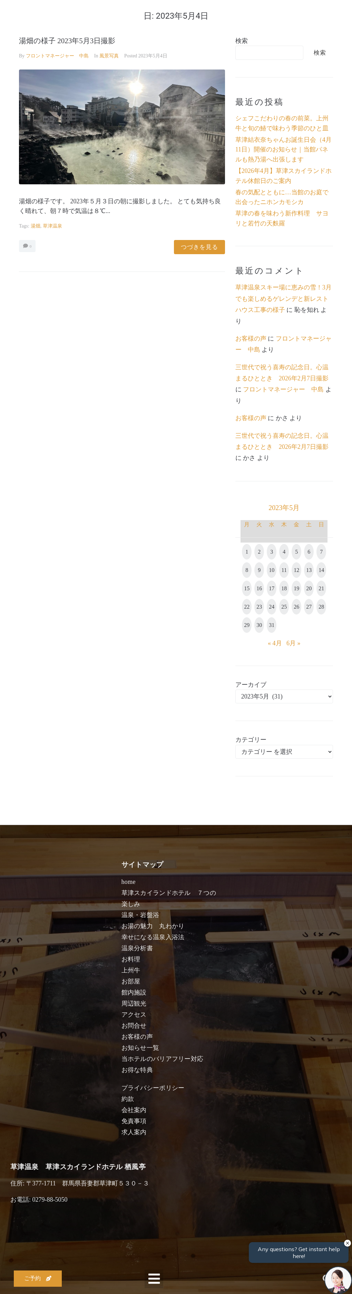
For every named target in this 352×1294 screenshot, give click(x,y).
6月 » (293, 643)
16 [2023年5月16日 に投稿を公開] (259, 588)
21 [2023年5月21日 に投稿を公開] (321, 588)
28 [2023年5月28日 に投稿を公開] (321, 607)
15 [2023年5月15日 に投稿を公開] (247, 588)
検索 (241, 40)
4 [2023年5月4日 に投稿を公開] (284, 552)
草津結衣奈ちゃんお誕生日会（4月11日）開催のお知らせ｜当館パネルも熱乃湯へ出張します (283, 149)
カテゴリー (250, 739)
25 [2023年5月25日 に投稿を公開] (284, 607)
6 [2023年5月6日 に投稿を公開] (308, 552)
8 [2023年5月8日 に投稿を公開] (246, 570)
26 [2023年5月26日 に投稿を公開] (296, 607)
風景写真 (109, 55)
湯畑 (35, 226)
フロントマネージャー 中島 (57, 55)
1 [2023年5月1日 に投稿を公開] (246, 552)
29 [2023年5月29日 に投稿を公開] (247, 625)
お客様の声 (250, 338)
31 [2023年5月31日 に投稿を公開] (271, 625)
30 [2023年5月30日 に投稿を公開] (259, 625)
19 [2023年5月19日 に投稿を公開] (296, 588)
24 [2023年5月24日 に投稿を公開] (271, 607)
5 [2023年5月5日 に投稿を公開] (296, 552)
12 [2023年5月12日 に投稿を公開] (296, 570)
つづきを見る (199, 247)
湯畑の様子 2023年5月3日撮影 (67, 41)
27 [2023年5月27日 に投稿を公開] (309, 607)
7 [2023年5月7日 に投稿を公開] (321, 552)
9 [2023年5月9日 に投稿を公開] (259, 570)
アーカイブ (250, 684)
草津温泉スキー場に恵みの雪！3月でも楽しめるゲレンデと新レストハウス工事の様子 (283, 298)
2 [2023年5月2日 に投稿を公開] (259, 552)
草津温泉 (52, 226)
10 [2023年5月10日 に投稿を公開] (271, 570)
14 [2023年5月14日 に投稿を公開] (321, 570)
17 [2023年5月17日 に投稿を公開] (271, 588)
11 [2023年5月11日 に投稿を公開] (284, 570)
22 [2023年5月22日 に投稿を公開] (247, 607)
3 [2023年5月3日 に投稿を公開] (271, 552)
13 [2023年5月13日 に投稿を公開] (309, 570)
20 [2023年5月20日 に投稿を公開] (309, 588)
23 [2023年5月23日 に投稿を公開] (259, 607)
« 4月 (275, 643)
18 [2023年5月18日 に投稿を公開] (284, 588)
